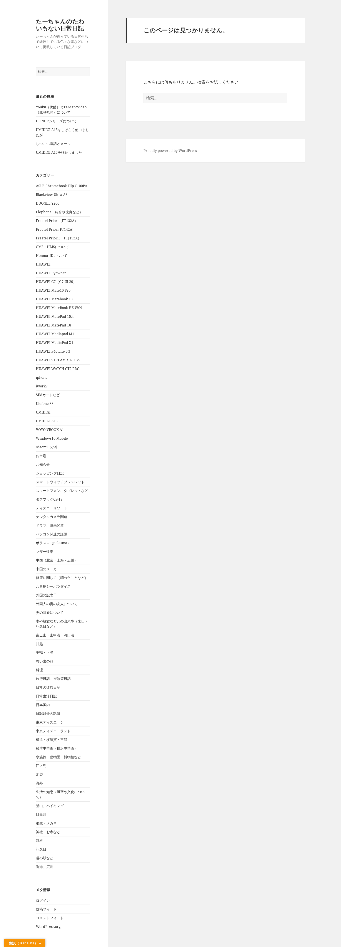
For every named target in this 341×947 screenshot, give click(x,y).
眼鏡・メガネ (46, 823)
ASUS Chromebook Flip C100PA (61, 185)
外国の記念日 (46, 595)
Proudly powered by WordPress (170, 150)
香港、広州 (44, 866)
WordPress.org (48, 926)
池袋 (39, 774)
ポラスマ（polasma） (53, 542)
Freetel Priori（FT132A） (57, 220)
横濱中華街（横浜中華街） (57, 748)
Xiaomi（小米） (49, 447)
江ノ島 (41, 765)
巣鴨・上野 (44, 652)
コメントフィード (50, 917)
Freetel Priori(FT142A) (55, 229)
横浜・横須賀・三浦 (51, 739)
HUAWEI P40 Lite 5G (53, 351)
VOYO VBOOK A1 (50, 429)
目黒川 (41, 814)
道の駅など (44, 858)
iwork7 (42, 386)
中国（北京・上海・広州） (57, 560)
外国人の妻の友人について (57, 603)
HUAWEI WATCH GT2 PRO (58, 368)
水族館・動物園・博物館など (58, 757)
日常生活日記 (46, 696)
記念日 (41, 849)
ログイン (43, 900)
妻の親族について (50, 612)
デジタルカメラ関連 (51, 516)
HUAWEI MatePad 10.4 (55, 316)
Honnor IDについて (51, 255)
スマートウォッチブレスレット (60, 481)
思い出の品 (44, 661)
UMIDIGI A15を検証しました (59, 152)
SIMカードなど (48, 394)
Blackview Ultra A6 (51, 194)
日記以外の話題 (48, 713)
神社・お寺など (48, 831)
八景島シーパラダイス (53, 586)
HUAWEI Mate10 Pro (53, 290)
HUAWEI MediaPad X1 (54, 342)
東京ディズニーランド (53, 730)
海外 (39, 783)
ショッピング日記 (50, 473)
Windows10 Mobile (52, 438)
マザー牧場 (44, 551)
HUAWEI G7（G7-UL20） (56, 281)
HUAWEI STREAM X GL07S (58, 360)
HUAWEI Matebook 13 (54, 299)
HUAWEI (43, 264)
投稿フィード (46, 909)
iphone (41, 377)
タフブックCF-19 (49, 499)
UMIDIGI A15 (47, 421)
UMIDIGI (43, 412)
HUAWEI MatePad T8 (53, 325)
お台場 (41, 455)
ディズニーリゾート (51, 508)
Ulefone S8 (44, 403)
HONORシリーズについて (56, 121)
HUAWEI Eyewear (51, 273)
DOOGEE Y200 (47, 203)
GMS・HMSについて (52, 246)
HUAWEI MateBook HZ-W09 (59, 307)
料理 (39, 670)
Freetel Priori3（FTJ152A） (58, 238)
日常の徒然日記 (48, 687)
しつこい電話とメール (53, 143)
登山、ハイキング (50, 805)
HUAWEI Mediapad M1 (55, 333)
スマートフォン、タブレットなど (62, 490)
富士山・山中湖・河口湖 (55, 635)
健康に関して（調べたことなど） (62, 577)
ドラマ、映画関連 (50, 525)
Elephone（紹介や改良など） (59, 212)
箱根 (39, 840)
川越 (39, 643)
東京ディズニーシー (51, 722)
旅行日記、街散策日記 (53, 678)
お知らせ (43, 464)
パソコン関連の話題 (51, 534)
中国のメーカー (48, 569)
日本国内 (43, 704)
